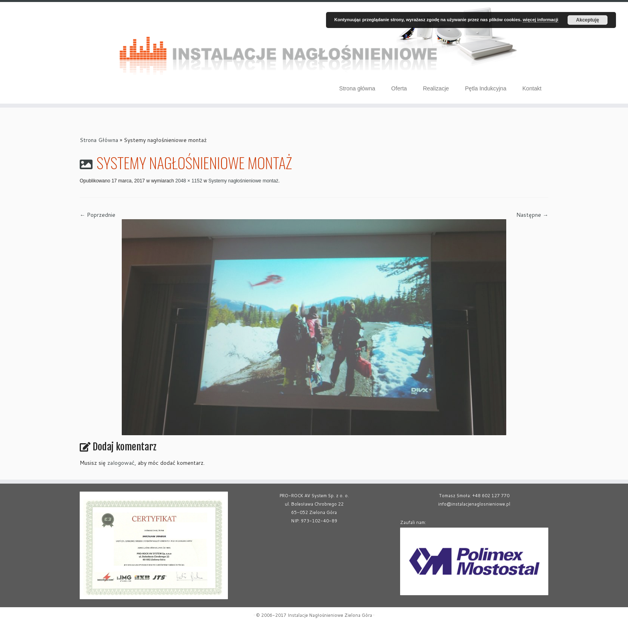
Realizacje (436, 88)
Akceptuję (587, 20)
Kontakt (531, 88)
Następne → (532, 215)
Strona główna (357, 88)
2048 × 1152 (188, 181)
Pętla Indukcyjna (485, 88)
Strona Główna (99, 140)
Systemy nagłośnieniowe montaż (242, 181)
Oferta (399, 88)
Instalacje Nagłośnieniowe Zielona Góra (330, 615)
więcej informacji (540, 19)
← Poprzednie (97, 215)
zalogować (121, 463)
